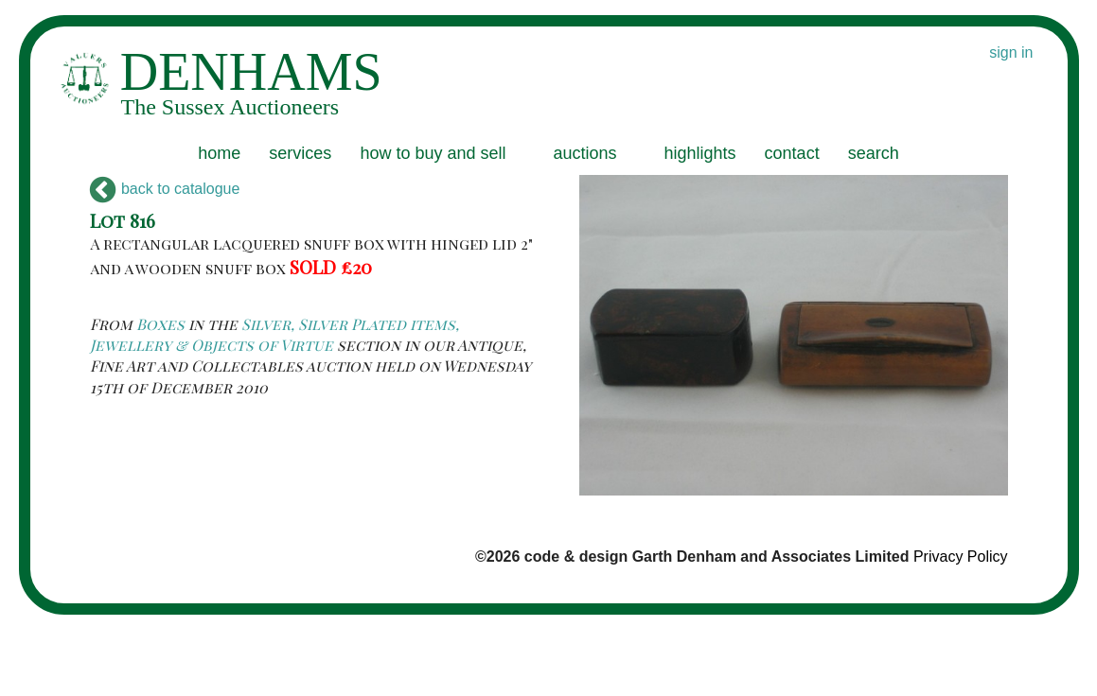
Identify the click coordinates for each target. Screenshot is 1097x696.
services (300, 153)
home (219, 153)
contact (792, 153)
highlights (700, 153)
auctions (584, 153)
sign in (1011, 52)
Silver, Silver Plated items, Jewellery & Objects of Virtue (274, 334)
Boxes (160, 324)
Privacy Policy (960, 556)
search (873, 153)
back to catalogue (165, 189)
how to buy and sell (432, 153)
